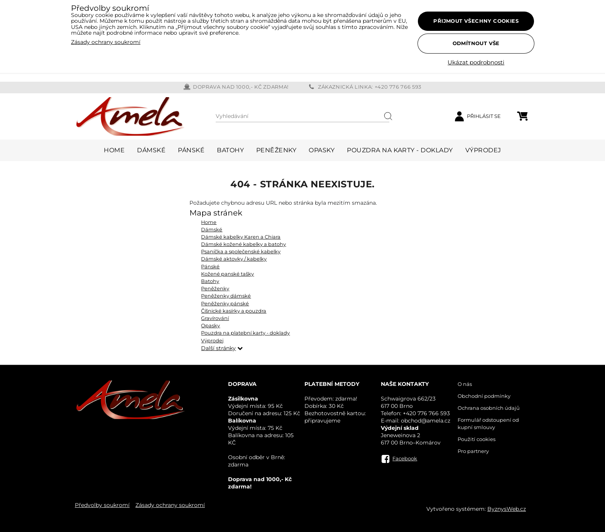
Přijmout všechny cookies (476, 21)
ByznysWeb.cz (506, 508)
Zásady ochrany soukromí (170, 505)
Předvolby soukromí (102, 505)
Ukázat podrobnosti (476, 62)
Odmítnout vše (476, 43)
